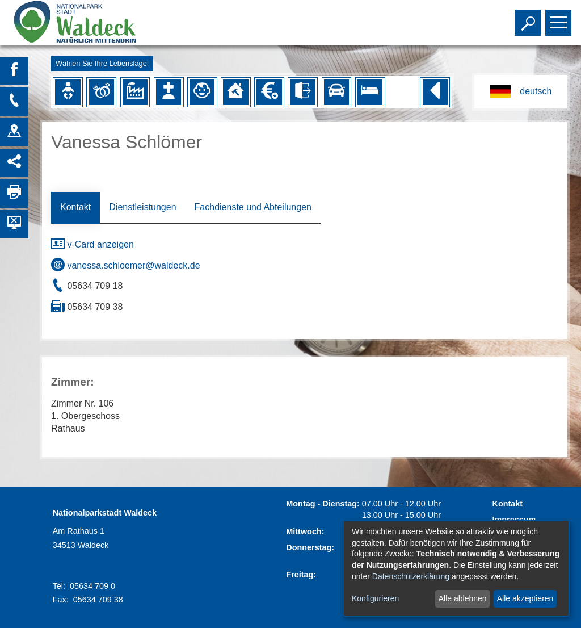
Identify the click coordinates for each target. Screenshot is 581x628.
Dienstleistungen (142, 207)
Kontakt (75, 207)
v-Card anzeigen (92, 244)
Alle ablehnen (463, 598)
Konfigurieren (375, 598)
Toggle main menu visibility (560, 17)
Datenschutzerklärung (410, 576)
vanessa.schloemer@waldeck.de (125, 265)
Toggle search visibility (529, 17)
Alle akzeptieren (525, 598)
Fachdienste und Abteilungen (253, 207)
